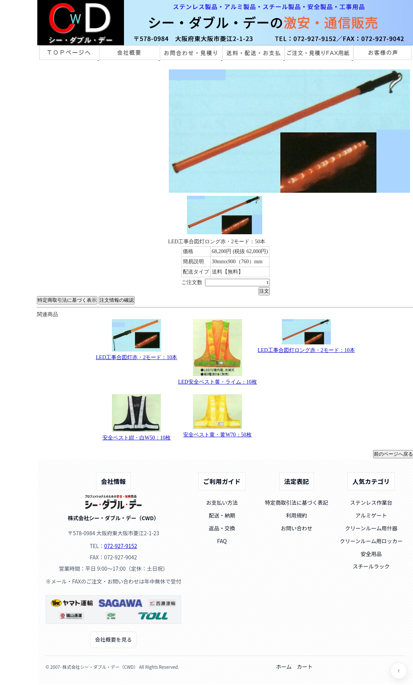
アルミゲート (371, 515)
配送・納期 (222, 515)
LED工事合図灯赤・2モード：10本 (136, 357)
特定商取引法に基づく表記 (296, 502)
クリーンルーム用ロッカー (371, 541)
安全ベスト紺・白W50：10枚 (136, 438)
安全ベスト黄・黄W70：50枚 (217, 435)
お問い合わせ (296, 528)
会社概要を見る (113, 639)
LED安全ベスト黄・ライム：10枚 (217, 382)
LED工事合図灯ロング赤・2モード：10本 (306, 350)
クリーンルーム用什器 (371, 528)
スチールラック (371, 566)
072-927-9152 (120, 546)
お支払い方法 (222, 502)
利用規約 (296, 515)
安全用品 (371, 554)
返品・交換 (222, 528)
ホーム (284, 666)
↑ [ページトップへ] (399, 671)
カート (305, 666)
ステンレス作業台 (371, 502)
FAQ (222, 541)
